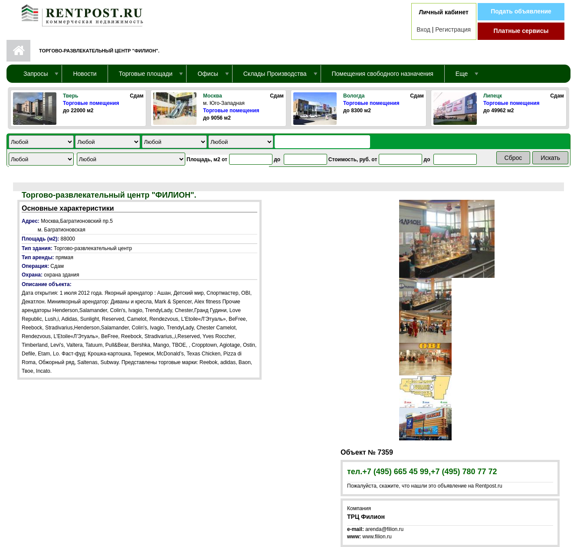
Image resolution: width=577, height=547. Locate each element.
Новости (84, 73)
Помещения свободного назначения (382, 73)
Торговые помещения (91, 103)
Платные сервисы (521, 30)
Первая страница (18, 51)
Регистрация (453, 29)
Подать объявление (521, 11)
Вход (423, 29)
